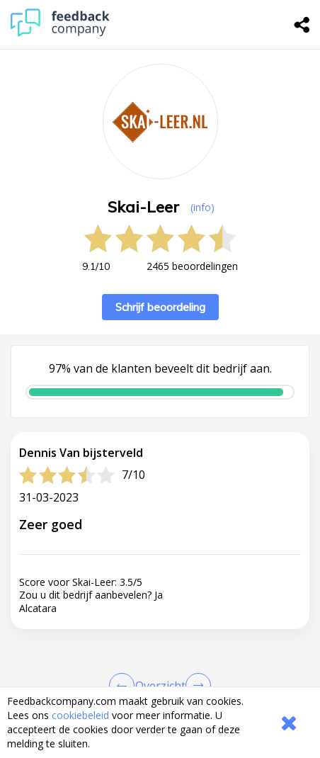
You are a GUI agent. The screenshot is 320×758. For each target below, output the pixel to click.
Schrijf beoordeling (160, 307)
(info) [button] (202, 207)
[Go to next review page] (195, 685)
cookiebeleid (80, 715)
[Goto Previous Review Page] (124, 685)
